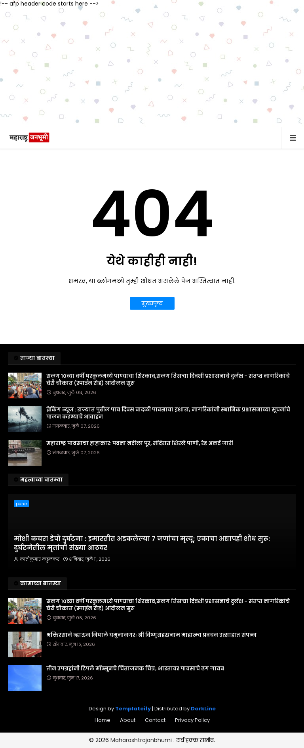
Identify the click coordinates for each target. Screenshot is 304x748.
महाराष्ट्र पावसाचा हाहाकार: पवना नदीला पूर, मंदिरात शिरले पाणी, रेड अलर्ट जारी (139, 443)
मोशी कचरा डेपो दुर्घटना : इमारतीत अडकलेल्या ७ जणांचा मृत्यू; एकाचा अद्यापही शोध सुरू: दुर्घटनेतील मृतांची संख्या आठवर (142, 543)
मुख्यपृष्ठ (152, 303)
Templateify (133, 708)
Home (102, 720)
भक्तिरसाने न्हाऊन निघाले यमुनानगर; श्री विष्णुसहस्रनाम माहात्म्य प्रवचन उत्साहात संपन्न (151, 635)
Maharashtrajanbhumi (141, 740)
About (127, 720)
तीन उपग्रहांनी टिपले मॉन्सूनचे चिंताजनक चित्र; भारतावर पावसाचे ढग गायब (135, 668)
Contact (155, 720)
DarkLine (203, 708)
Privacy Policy (192, 720)
